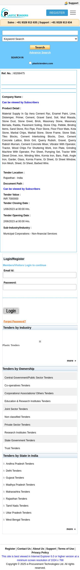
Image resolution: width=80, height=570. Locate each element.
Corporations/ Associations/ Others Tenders (29, 393)
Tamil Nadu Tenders (17, 505)
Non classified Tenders (17, 416)
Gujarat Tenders (15, 477)
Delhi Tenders (13, 470)
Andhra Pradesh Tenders (20, 463)
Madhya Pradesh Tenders (20, 484)
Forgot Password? (15, 321)
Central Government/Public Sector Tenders (29, 377)
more (70, 360)
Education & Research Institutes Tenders (28, 401)
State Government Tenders (20, 440)
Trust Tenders (12, 448)
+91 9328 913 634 (61, 22)
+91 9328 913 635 (26, 22)
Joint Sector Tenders (16, 409)
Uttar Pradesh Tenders (18, 512)
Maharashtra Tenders (18, 491)
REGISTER (57, 12)
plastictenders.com (42, 63)
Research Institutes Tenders (20, 432)
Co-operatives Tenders (17, 385)
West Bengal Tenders (18, 519)
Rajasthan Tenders (16, 498)
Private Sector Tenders (17, 424)
